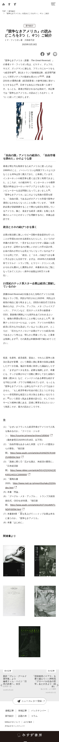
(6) (49, 318)
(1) (15, 72)
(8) (8, 398)
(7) (17, 338)
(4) (17, 84)
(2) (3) (42, 76)
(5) (49, 190)
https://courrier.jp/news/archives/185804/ (29, 435)
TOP (4, 11)
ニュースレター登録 (29, 701)
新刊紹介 (12, 11)
